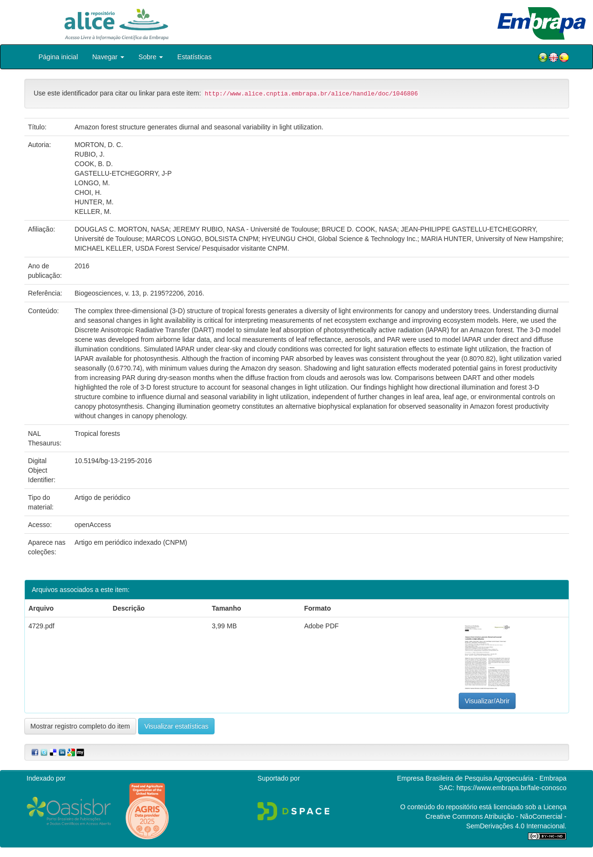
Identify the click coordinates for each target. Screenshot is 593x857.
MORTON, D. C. (99, 144)
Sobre (151, 57)
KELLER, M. (93, 211)
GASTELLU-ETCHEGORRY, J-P (123, 173)
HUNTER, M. (94, 202)
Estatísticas (194, 57)
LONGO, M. (92, 183)
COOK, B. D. (94, 164)
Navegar (108, 57)
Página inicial (58, 57)
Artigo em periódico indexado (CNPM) (131, 542)
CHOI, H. (88, 192)
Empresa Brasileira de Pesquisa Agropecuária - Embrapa (482, 778)
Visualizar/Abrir (487, 701)
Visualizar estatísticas (176, 726)
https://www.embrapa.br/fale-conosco (511, 788)
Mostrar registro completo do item (80, 726)
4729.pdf (42, 626)
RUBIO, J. (90, 154)
